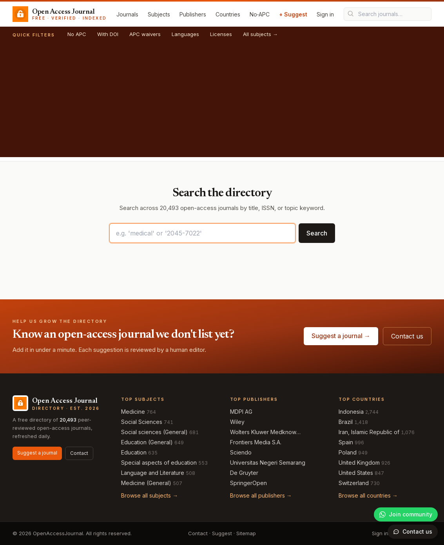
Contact (79, 453)
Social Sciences (141, 421)
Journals (127, 14)
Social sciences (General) (154, 432)
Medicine (133, 411)
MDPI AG (241, 411)
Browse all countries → (368, 495)
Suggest (222, 533)
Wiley (237, 421)
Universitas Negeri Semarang (267, 462)
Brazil (346, 421)
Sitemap (246, 533)
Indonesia (351, 411)
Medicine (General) (146, 483)
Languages (185, 34)
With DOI (107, 34)
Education (134, 452)
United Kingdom (359, 462)
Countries (228, 14)
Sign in (325, 14)
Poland (348, 452)
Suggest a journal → (341, 336)
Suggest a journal (37, 453)
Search (316, 233)
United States (356, 472)
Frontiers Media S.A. (255, 442)
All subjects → (260, 34)
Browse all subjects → (149, 495)
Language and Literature (152, 472)
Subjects (159, 14)
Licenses (221, 34)
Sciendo (241, 452)
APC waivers (145, 34)
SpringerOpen (248, 483)
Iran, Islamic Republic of (369, 432)
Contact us (407, 336)
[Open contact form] (413, 532)
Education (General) (147, 442)
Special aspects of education (159, 462)
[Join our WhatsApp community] (406, 514)
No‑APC (260, 14)
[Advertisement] (222, 102)
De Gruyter (244, 472)
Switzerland (354, 483)
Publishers (192, 14)
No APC (76, 34)
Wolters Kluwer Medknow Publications (263, 432)
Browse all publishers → (261, 495)
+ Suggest (293, 14)
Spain (346, 442)
